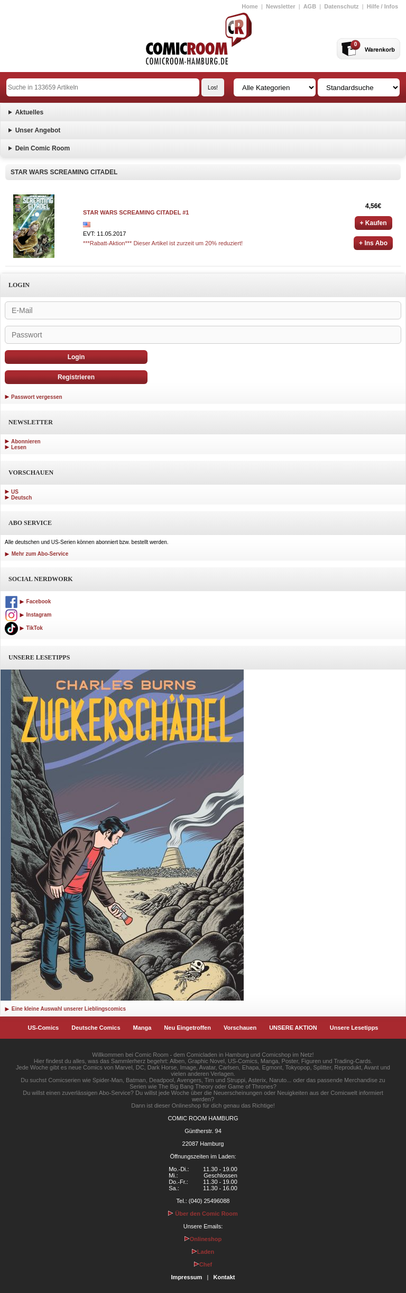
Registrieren (76, 377)
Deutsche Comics (95, 1027)
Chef (203, 1264)
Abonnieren (26, 441)
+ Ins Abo (373, 243)
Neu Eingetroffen (187, 1027)
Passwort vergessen (36, 397)
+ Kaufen (373, 223)
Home (250, 6)
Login (76, 357)
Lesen (18, 447)
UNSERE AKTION (293, 1027)
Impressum (186, 1277)
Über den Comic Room (203, 1213)
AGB (309, 6)
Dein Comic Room (42, 148)
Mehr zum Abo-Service (36, 554)
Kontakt (224, 1277)
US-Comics (43, 1027)
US (15, 492)
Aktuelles (29, 112)
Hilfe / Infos (382, 6)
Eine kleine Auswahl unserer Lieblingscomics (65, 1009)
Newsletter (281, 6)
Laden (203, 1252)
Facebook (28, 601)
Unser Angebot (38, 130)
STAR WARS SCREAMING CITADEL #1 (136, 212)
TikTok (24, 628)
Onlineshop (203, 1239)
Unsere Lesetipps (354, 1027)
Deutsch (21, 498)
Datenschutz (341, 6)
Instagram (28, 615)
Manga (142, 1027)
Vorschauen (240, 1027)
